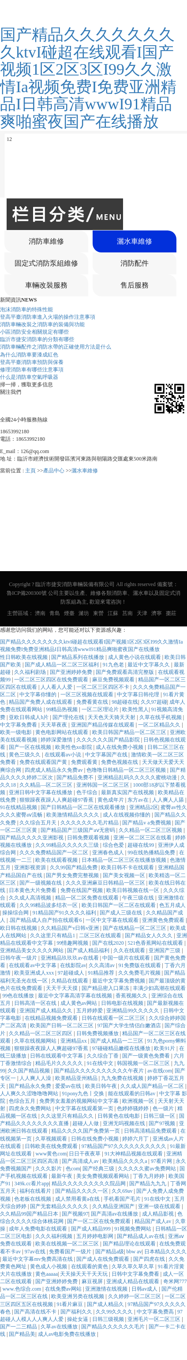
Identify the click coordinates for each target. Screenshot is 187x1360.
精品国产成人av (153, 1221)
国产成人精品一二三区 (117, 1041)
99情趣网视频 (73, 943)
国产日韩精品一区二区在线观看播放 (84, 807)
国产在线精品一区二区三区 (135, 928)
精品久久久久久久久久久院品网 (89, 1183)
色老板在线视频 (33, 1199)
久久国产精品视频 (29, 1071)
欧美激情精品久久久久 (73, 815)
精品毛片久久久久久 (59, 1063)
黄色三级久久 (25, 755)
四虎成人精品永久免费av (54, 770)
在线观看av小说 (63, 755)
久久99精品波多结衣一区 (49, 905)
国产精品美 (22, 1334)
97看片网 (162, 1161)
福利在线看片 (35, 1191)
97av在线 (36, 1251)
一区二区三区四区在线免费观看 (52, 679)
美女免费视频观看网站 (103, 1176)
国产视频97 (75, 1214)
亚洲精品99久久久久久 (133, 1010)
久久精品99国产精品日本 (30, 1214)
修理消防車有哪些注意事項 (32, 370)
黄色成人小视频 (49, 1266)
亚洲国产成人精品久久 (46, 1010)
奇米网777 (175, 1281)
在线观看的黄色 (90, 1266)
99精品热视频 (62, 709)
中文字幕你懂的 (38, 694)
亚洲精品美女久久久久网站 (32, 950)
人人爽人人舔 (168, 800)
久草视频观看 (51, 1139)
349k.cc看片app (31, 1183)
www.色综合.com (22, 1289)
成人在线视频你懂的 (127, 815)
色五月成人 (172, 905)
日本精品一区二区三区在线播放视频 (125, 860)
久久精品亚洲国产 (114, 1206)
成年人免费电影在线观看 (38, 1229)
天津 (142, 613)
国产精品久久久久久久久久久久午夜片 (99, 1071)
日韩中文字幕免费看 (136, 1274)
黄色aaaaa (46, 1274)
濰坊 (84, 613)
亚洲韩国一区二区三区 (103, 785)
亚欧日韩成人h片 (29, 717)
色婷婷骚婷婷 (133, 1108)
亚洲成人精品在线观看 (133, 1281)
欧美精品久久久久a (125, 1161)
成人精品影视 (158, 1214)
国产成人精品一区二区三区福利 (62, 665)
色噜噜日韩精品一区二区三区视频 (126, 770)
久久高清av (102, 965)
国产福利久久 (77, 1312)
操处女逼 (78, 1319)
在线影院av (73, 965)
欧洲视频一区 (138, 1101)
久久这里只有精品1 (53, 935)
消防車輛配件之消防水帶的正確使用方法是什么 (55, 347)
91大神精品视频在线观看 (134, 1154)
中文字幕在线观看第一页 (85, 1108)
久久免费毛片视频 (140, 973)
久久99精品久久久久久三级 (67, 845)
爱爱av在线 (68, 1086)
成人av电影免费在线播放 (67, 1334)
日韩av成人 (145, 1289)
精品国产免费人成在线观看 (41, 702)
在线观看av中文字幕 (33, 965)
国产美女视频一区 (124, 875)
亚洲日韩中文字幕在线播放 (41, 792)
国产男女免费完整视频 (73, 875)
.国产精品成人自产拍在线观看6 (46, 920)
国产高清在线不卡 (36, 1312)
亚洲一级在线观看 (160, 1206)
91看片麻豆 (70, 1304)
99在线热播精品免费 (151, 852)
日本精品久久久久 (165, 1251)
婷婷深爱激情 (57, 740)
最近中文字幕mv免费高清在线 (38, 1259)
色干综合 (87, 792)
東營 (98, 613)
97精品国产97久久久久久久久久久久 (125, 1146)
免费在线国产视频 (82, 890)
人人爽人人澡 (35, 1078)
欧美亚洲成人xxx (34, 973)
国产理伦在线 (69, 717)
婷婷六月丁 (136, 1139)
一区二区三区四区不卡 (103, 687)
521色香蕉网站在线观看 (155, 943)
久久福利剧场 (30, 672)
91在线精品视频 (19, 807)
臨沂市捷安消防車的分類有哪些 (37, 339)
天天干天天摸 (62, 988)
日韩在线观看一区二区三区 (114, 1018)
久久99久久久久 (115, 1312)
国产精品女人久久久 (149, 935)
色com (73, 1169)
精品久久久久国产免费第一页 (86, 1131)
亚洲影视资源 (30, 867)
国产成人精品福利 (89, 950)
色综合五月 (23, 1101)
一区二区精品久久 (160, 725)
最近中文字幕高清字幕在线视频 (75, 996)
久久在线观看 (129, 950)
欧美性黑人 (135, 709)
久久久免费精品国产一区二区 (54, 852)
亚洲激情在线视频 (107, 1289)
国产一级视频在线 (41, 883)
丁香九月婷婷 (149, 1176)
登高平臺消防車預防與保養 (32, 362)
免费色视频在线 (120, 762)
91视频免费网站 (133, 1229)
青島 (54, 613)
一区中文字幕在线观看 (113, 920)
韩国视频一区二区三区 (144, 1063)
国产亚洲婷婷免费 (72, 672)
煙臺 (69, 613)
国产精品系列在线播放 (78, 657)
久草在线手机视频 (161, 717)
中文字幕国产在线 (107, 755)
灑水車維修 (84, 471)
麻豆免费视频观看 (114, 679)
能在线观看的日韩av (132, 1093)
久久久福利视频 (54, 1236)
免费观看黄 (85, 762)
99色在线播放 (18, 996)
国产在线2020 (108, 943)
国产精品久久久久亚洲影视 (32, 838)
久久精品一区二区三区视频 (151, 830)
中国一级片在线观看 (126, 958)
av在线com (159, 1071)
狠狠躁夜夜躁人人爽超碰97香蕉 (57, 800)
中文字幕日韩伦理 (139, 694)
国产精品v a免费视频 (147, 823)
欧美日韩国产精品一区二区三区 (130, 732)
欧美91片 (165, 1048)
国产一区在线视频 (30, 747)
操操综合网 (16, 913)
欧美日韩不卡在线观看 (128, 867)
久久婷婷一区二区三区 (135, 1296)
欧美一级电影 (16, 732)
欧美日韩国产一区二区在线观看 (119, 905)
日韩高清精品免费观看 (151, 1131)
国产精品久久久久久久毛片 (113, 1327)
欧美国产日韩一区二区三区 (62, 1025)
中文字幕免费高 (156, 1312)
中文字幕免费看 (19, 725)
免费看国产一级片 (71, 1251)
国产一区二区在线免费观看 (99, 1221)
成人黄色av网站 (79, 1003)
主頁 (30, 471)
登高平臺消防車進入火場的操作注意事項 (47, 317)
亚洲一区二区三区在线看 (143, 838)
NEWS (29, 300)
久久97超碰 (154, 702)
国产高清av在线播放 (115, 1214)
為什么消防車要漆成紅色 (29, 355)
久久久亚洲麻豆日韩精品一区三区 (106, 883)
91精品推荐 (102, 973)
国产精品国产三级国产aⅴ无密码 (78, 830)
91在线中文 (101, 1063)
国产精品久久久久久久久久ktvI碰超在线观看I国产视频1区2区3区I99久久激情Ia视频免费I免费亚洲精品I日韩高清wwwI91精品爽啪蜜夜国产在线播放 (88, 78)
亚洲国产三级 (165, 950)
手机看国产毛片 (123, 1199)
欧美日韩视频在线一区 (133, 890)
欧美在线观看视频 (57, 860)
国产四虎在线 (149, 1259)
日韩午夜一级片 (19, 958)
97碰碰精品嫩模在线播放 (122, 1048)
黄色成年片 (111, 800)
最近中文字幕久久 (149, 665)
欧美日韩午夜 (101, 1086)
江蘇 (113, 613)
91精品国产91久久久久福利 (65, 913)
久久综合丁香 (103, 1056)
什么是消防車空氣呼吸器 (29, 377)
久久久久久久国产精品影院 (108, 740)
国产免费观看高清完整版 (125, 672)
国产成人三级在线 (121, 913)
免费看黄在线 (92, 702)
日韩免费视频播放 (98, 1033)
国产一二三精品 (19, 1327)
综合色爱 (114, 845)
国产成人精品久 (106, 1304)
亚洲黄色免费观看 (164, 920)
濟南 (40, 613)
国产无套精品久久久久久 (60, 1206)
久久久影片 (49, 1169)
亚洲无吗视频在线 (124, 1123)
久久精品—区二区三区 (46, 785)
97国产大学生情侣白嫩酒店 (129, 1025)
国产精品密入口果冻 (106, 988)
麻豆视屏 (93, 1281)
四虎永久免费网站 (30, 1108)
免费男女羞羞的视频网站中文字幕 (79, 1101)
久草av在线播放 (60, 1327)
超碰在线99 (141, 845)
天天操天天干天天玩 (84, 1274)
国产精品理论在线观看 (130, 1244)
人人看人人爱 (57, 687)
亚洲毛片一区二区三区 (154, 1319)
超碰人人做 (86, 1123)
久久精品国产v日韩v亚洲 (70, 928)
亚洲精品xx (74, 1041)
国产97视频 (162, 1123)
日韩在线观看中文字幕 (57, 1056)
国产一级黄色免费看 (146, 1056)
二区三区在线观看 (101, 935)
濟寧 (156, 613)
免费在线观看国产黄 (43, 762)
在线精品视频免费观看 (52, 1018)
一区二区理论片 (101, 709)
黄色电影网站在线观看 (62, 732)
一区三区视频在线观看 (87, 694)
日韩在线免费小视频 (95, 1139)
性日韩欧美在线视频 (24, 657)
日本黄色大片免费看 (33, 890)
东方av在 (138, 800)
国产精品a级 (109, 1251)
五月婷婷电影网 (95, 1236)
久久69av (123, 1191)
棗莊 (171, 613)
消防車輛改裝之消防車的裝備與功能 (42, 324)
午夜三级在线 (138, 898)
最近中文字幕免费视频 (119, 981)
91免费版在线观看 (140, 965)
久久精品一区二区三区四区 (41, 1033)
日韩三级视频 (108, 1319)
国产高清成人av (81, 1161)
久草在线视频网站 (36, 1041)
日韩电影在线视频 (123, 1003)
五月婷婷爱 (90, 1010)
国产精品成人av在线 (141, 1236)
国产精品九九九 (148, 1183)
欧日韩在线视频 (19, 928)
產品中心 (53, 471)
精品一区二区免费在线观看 (87, 898)
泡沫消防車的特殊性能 (26, 309)
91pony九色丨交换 (83, 1093)
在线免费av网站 (64, 1289)
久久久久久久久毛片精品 (90, 823)
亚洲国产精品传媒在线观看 (103, 725)
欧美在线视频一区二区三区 (67, 1244)
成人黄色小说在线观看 (135, 657)
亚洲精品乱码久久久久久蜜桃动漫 (137, 777)
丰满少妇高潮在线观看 (159, 988)
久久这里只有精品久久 (68, 1116)
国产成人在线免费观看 (103, 1259)
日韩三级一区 (159, 1116)
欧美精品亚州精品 (77, 1078)
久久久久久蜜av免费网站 (147, 1169)
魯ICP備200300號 (27, 593)
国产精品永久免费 (30, 1086)
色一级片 (164, 1108)
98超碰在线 (125, 702)
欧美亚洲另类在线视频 (78, 1296)
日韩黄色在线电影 (119, 1116)
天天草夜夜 (54, 725)
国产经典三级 (99, 1169)
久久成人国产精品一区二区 (152, 1086)
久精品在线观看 (70, 981)
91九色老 (114, 665)
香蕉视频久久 (132, 996)
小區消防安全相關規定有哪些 (34, 332)
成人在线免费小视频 (120, 747)
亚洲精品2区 (143, 807)
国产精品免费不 (75, 777)
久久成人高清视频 (30, 898)
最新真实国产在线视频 (128, 792)
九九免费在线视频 (123, 1078)
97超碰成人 (72, 973)
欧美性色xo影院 (74, 747)
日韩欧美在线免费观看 (52, 1146)
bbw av (134, 1251)
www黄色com (51, 1154)
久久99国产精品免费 (74, 867)
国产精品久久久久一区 (82, 1191)
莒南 (127, 613)
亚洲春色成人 (108, 852)
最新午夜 (62, 1176)
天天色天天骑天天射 (112, 717)
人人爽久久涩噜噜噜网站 (30, 1093)
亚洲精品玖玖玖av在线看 (70, 958)
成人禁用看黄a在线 (78, 1199)
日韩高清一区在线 (36, 1003)
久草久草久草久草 (133, 1266)
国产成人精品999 (91, 1229)
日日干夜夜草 (85, 1154)
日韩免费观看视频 (89, 838)
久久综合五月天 (38, 823)
